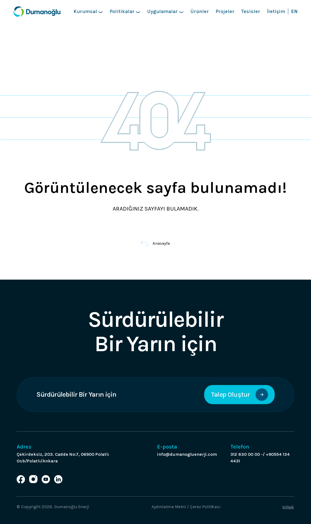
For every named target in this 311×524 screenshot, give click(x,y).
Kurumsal (88, 11)
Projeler (225, 11)
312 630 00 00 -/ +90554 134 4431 (260, 458)
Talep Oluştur (239, 394)
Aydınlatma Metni (168, 506)
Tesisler (250, 11)
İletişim (276, 11)
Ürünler (199, 11)
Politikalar (125, 11)
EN (294, 11)
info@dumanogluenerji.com (187, 454)
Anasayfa (155, 243)
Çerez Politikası (205, 506)
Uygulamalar (165, 11)
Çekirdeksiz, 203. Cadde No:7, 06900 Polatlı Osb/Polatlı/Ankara (63, 458)
